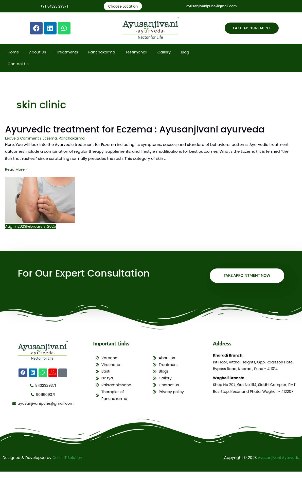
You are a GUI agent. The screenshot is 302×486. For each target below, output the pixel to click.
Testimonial (136, 52)
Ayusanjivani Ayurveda (277, 472)
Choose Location (123, 6)
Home (13, 52)
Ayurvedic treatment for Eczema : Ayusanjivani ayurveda (124, 136)
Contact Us (18, 64)
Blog (185, 52)
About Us (37, 52)
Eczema (51, 151)
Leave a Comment (22, 151)
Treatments (67, 52)
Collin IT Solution (67, 472)
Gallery (164, 52)
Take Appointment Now (246, 289)
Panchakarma (101, 52)
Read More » (16, 183)
